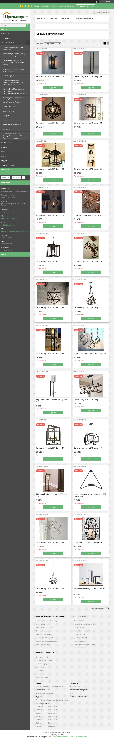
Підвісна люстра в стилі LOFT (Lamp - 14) (90, 354)
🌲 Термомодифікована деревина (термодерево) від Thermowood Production (13, 82)
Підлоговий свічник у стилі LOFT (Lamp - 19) (52, 495)
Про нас (4, 156)
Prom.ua (67, 732)
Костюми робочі (42, 657)
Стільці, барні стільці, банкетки (85, 631)
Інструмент (7, 129)
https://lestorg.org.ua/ (9, 219)
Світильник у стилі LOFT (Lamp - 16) (88, 400)
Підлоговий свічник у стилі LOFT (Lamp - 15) (52, 401)
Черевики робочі (42, 677)
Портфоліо (5, 33)
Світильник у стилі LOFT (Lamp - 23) (50, 588)
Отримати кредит (85, 6)
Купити (53, 88)
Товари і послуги (7, 42)
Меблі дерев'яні (79, 621)
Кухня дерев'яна (80, 648)
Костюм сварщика (42, 664)
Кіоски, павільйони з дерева (46, 641)
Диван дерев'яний (80, 638)
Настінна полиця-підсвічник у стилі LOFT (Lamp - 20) (90, 495)
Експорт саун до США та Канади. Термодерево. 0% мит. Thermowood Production (14, 136)
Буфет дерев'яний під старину (85, 644)
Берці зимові (40, 674)
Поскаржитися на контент (60, 737)
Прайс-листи (6, 142)
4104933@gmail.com (8, 225)
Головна (41, 18)
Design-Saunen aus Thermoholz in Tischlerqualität (14, 70)
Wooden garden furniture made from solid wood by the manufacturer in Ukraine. (14, 100)
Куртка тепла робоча (44, 660)
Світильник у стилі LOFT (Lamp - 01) (50, 77)
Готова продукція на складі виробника (13, 48)
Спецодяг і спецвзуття (11, 106)
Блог (3, 152)
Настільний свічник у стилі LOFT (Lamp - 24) (90, 589)
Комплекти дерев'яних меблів (85, 624)
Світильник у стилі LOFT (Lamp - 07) (50, 215)
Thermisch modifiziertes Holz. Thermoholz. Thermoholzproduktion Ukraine (14, 91)
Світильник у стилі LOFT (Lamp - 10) (88, 261)
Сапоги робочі (41, 670)
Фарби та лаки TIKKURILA (12, 125)
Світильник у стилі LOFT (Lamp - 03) (50, 123)
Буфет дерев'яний (80, 641)
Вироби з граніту (9, 111)
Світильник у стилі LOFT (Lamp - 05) (50, 169)
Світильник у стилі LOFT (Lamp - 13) (50, 354)
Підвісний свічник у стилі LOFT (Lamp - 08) (90, 215)
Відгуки (4, 161)
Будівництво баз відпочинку (46, 621)
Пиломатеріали (8, 76)
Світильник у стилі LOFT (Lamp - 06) (88, 169)
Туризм (5, 120)
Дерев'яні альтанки (43, 644)
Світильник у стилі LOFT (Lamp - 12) (88, 307)
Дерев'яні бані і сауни (44, 627)
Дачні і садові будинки (44, 634)
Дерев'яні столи (79, 634)
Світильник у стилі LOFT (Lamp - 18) (88, 448)
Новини (4, 147)
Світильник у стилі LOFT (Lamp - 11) (50, 307)
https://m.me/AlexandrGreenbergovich (15, 231)
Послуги (6, 116)
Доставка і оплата (8, 165)
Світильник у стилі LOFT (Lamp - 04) (88, 123)
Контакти (66, 18)
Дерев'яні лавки (80, 627)
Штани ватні (40, 667)
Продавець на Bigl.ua (57, 735)
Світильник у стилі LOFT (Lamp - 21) (50, 542)
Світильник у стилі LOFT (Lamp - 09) (50, 261)
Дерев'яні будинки (43, 624)
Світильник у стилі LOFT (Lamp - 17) (50, 448)
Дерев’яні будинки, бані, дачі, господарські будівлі (14, 55)
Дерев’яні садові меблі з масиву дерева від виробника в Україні (14, 62)
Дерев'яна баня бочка (44, 631)
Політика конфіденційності (78, 737)
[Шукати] (28, 25)
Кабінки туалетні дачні (44, 638)
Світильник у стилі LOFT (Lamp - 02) (88, 77)
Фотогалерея (6, 38)
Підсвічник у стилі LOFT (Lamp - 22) (88, 542)
